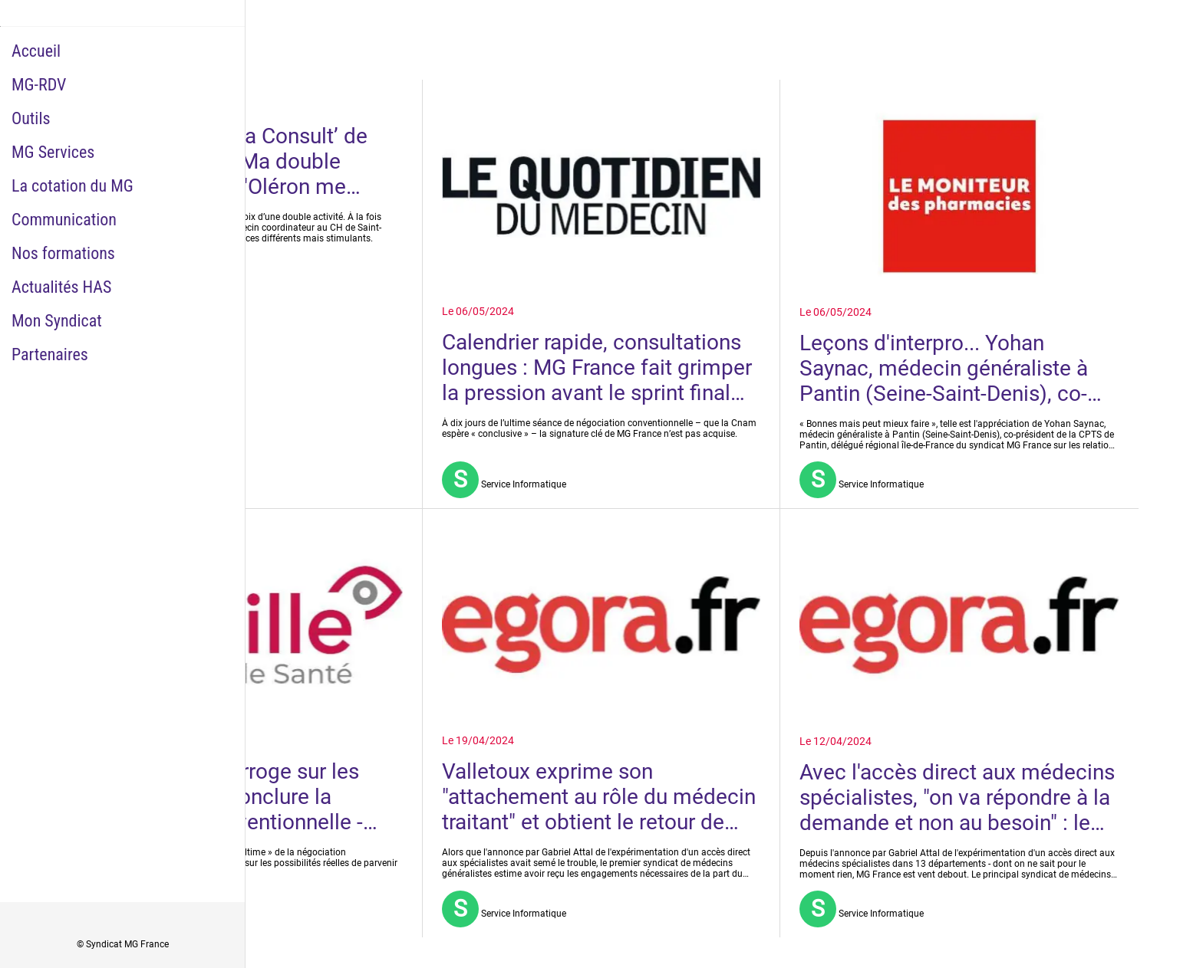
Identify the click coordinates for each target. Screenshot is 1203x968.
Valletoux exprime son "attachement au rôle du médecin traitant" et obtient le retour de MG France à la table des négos (599, 797)
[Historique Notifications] (1172, 24)
